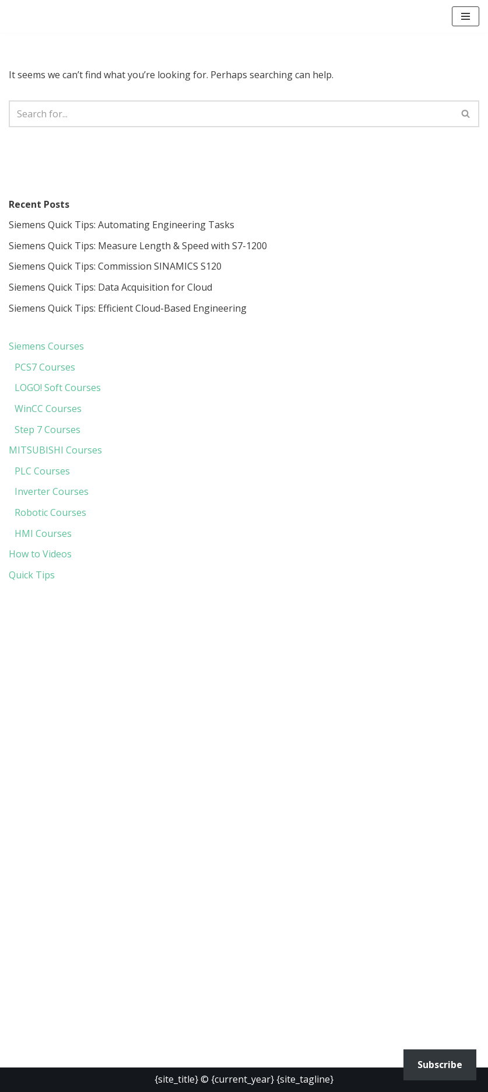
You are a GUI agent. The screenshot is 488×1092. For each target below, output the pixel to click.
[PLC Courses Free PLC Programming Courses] (67, 16)
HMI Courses (43, 533)
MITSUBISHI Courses (55, 450)
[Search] (231, 113)
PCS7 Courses (45, 367)
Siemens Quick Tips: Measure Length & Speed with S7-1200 (138, 245)
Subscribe (439, 1064)
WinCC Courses (48, 408)
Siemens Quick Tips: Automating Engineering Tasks (121, 224)
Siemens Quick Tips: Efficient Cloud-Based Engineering (128, 308)
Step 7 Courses (47, 429)
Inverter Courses (52, 491)
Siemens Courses (46, 346)
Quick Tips (32, 574)
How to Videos (40, 553)
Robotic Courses (50, 512)
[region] (244, 699)
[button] (465, 16)
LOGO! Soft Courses (58, 387)
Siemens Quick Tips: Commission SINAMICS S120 (115, 266)
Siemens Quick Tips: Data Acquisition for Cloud (110, 287)
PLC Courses (42, 471)
